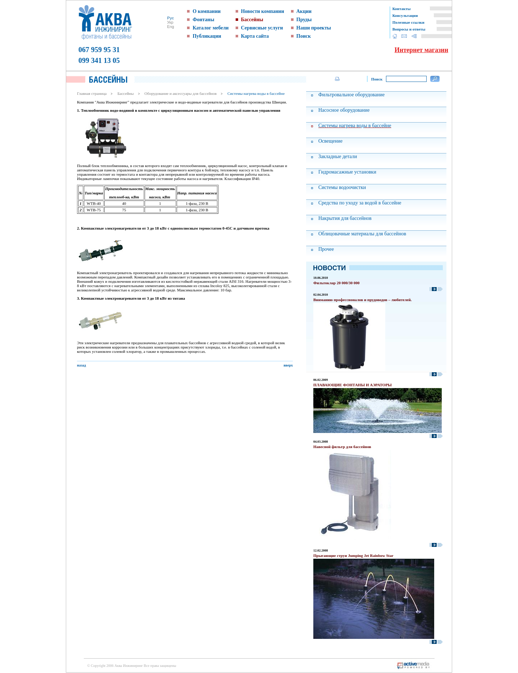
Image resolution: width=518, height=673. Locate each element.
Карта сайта (255, 36)
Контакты (401, 8)
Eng (170, 26)
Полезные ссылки (408, 22)
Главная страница (91, 93)
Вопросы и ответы (409, 29)
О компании (206, 11)
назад (81, 365)
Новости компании (262, 11)
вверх (288, 365)
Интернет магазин (421, 50)
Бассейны (252, 19)
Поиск (303, 36)
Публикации (206, 36)
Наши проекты (313, 28)
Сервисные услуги (262, 28)
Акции (304, 11)
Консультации (405, 15)
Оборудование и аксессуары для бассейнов (181, 93)
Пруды (304, 19)
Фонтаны (203, 19)
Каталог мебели (210, 28)
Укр (170, 22)
